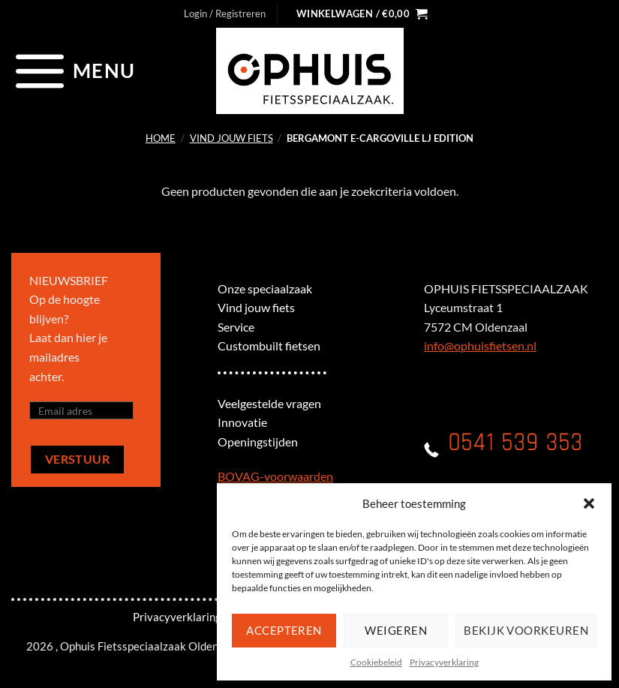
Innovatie (242, 422)
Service (236, 327)
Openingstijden (258, 441)
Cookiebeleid (376, 662)
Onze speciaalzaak (265, 288)
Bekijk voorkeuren (526, 630)
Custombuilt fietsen (269, 345)
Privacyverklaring (444, 662)
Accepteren (284, 630)
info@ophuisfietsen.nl (480, 345)
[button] (588, 503)
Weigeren (396, 630)
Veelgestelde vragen (269, 403)
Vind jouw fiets (231, 138)
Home (161, 138)
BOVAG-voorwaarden (275, 476)
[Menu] (73, 71)
